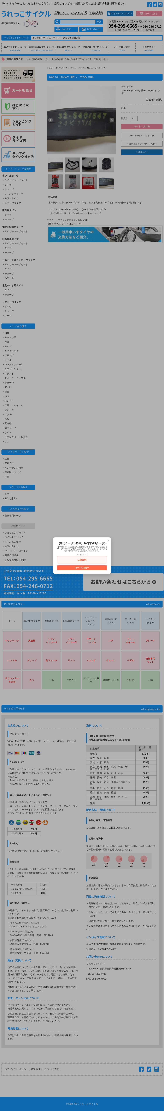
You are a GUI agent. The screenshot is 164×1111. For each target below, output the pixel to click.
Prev (50, 120)
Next (112, 120)
